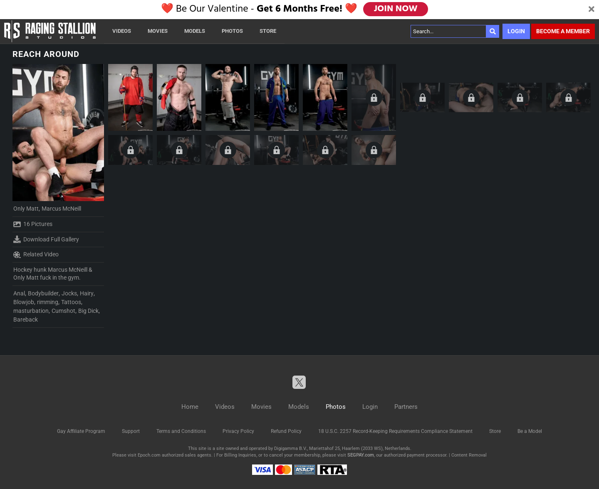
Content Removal (469, 455)
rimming (47, 302)
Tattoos (71, 302)
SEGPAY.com (360, 455)
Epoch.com (149, 455)
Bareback (25, 319)
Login (516, 31)
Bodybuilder (43, 293)
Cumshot (63, 310)
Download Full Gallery (46, 239)
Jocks (69, 293)
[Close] (591, 9)
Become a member (563, 31)
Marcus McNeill (61, 208)
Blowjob (23, 302)
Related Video (36, 254)
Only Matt (26, 208)
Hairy (87, 293)
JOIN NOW (396, 9)
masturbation (31, 310)
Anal (19, 293)
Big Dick (88, 310)
